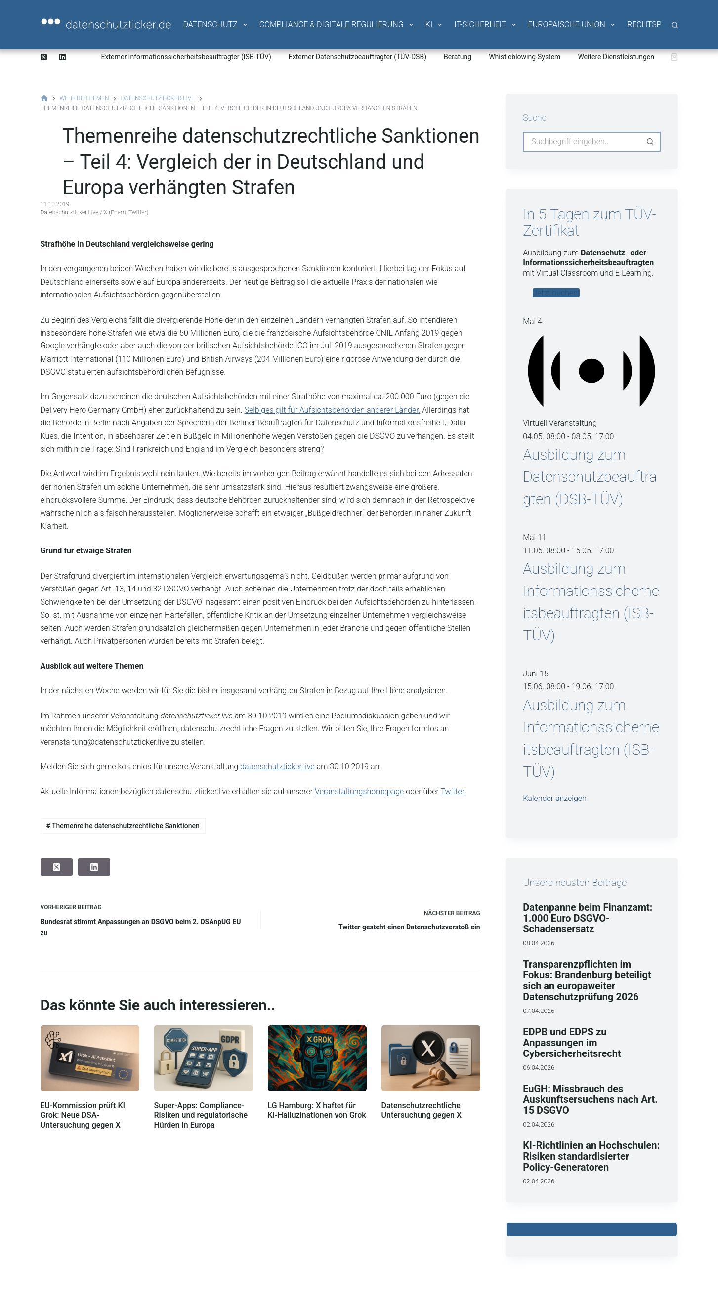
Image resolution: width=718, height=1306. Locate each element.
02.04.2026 (538, 1124)
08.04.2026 (538, 943)
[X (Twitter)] (44, 57)
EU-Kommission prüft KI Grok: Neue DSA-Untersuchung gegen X (83, 1115)
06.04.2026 (538, 1067)
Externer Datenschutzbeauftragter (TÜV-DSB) (357, 57)
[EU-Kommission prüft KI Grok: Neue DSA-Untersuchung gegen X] (90, 1058)
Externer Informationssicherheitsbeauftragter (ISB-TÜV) (186, 57)
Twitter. (453, 791)
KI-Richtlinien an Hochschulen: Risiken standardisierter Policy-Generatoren (591, 1156)
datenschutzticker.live (70, 212)
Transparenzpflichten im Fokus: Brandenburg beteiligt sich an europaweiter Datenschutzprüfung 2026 (587, 980)
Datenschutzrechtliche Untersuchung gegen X (421, 1110)
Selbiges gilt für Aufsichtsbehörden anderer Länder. (332, 410)
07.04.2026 (538, 1010)
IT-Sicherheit (485, 25)
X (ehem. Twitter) (126, 212)
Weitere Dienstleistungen (616, 57)
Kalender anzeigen (555, 798)
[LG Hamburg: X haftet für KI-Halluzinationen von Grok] (317, 1058)
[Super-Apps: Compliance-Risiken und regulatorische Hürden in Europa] (203, 1058)
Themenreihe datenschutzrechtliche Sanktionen (122, 826)
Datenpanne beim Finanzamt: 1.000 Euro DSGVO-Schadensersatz (587, 918)
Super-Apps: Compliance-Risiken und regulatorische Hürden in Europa (201, 1115)
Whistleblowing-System (524, 57)
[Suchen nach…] (581, 142)
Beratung (457, 57)
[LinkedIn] (62, 57)
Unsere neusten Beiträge (575, 882)
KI (434, 25)
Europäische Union (572, 25)
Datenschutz (215, 25)
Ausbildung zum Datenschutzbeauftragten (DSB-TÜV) (590, 476)
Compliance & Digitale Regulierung (337, 25)
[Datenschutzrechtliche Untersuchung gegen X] (430, 1058)
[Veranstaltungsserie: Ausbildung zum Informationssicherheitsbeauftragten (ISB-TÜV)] (619, 550)
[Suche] (675, 25)
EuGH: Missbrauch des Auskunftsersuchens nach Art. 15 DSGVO (590, 1099)
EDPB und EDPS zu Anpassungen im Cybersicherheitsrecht (572, 1042)
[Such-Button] (651, 142)
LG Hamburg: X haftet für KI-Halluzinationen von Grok (317, 1110)
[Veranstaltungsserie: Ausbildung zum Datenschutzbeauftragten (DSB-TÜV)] (619, 436)
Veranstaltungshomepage (359, 791)
